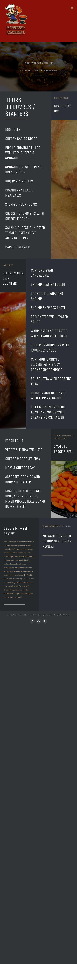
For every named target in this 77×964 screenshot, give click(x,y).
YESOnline (66, 615)
